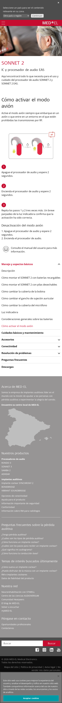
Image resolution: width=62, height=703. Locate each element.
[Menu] (3, 22)
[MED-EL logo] (50, 22)
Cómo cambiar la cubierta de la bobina (23, 291)
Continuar (37, 15)
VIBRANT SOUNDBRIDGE (13, 490)
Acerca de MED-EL (14, 387)
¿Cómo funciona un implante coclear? (20, 542)
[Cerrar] (58, 677)
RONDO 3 (6, 462)
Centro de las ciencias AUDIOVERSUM (20, 595)
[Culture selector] (16, 16)
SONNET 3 (6, 466)
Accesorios (7, 339)
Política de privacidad (31, 667)
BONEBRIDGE (8, 486)
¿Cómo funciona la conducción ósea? (19, 553)
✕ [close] (58, 2)
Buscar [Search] (52, 643)
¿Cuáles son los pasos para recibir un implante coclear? (29, 545)
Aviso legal (50, 667)
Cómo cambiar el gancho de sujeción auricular (27, 298)
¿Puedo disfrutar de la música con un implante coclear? (29, 570)
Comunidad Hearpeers (12, 599)
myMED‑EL (6, 610)
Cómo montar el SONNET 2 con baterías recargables (30, 277)
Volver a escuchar (10, 607)
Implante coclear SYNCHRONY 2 (17, 483)
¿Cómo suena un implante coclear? (18, 567)
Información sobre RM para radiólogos (20, 510)
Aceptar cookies (31, 699)
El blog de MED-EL (10, 603)
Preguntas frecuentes (14, 359)
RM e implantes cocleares (14, 574)
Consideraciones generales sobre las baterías (27, 319)
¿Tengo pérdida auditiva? (14, 534)
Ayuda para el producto (13, 499)
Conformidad (8, 507)
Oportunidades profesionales (16, 624)
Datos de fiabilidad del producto (17, 578)
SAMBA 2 (5, 470)
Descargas (7, 367)
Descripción (8, 270)
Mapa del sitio (11, 667)
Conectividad (9, 346)
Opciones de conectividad (14, 495)
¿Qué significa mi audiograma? (16, 549)
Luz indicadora (9, 312)
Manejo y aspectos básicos (17, 264)
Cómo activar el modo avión (17, 326)
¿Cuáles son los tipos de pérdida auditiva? (22, 538)
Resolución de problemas (16, 353)
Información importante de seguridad (20, 503)
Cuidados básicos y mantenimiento (22, 332)
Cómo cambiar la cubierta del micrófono (24, 305)
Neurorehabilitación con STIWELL (18, 592)
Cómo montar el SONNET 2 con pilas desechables (29, 284)
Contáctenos (7, 628)
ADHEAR (5, 474)
